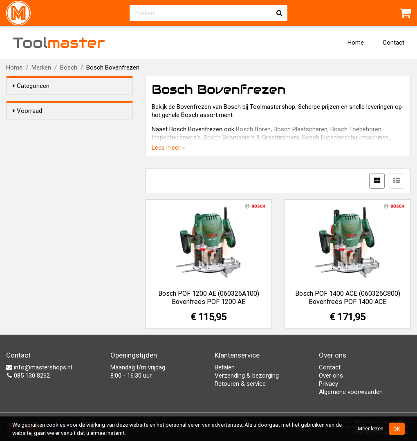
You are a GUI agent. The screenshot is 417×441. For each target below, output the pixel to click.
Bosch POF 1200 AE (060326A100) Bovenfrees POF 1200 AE (208, 298)
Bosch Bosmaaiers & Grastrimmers (251, 137)
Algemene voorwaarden (351, 392)
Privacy (328, 383)
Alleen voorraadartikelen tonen (66, 126)
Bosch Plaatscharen (300, 129)
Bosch (68, 67)
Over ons (331, 375)
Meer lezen (370, 428)
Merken (41, 67)
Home (356, 42)
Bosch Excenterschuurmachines (345, 137)
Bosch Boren (253, 129)
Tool (59, 42)
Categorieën (31, 86)
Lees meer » (168, 147)
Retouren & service (240, 383)
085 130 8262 (28, 375)
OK (396, 428)
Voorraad (27, 111)
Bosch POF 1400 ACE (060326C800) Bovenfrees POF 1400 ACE (347, 298)
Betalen (225, 367)
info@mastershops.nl (39, 367)
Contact (393, 42)
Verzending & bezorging (247, 375)
